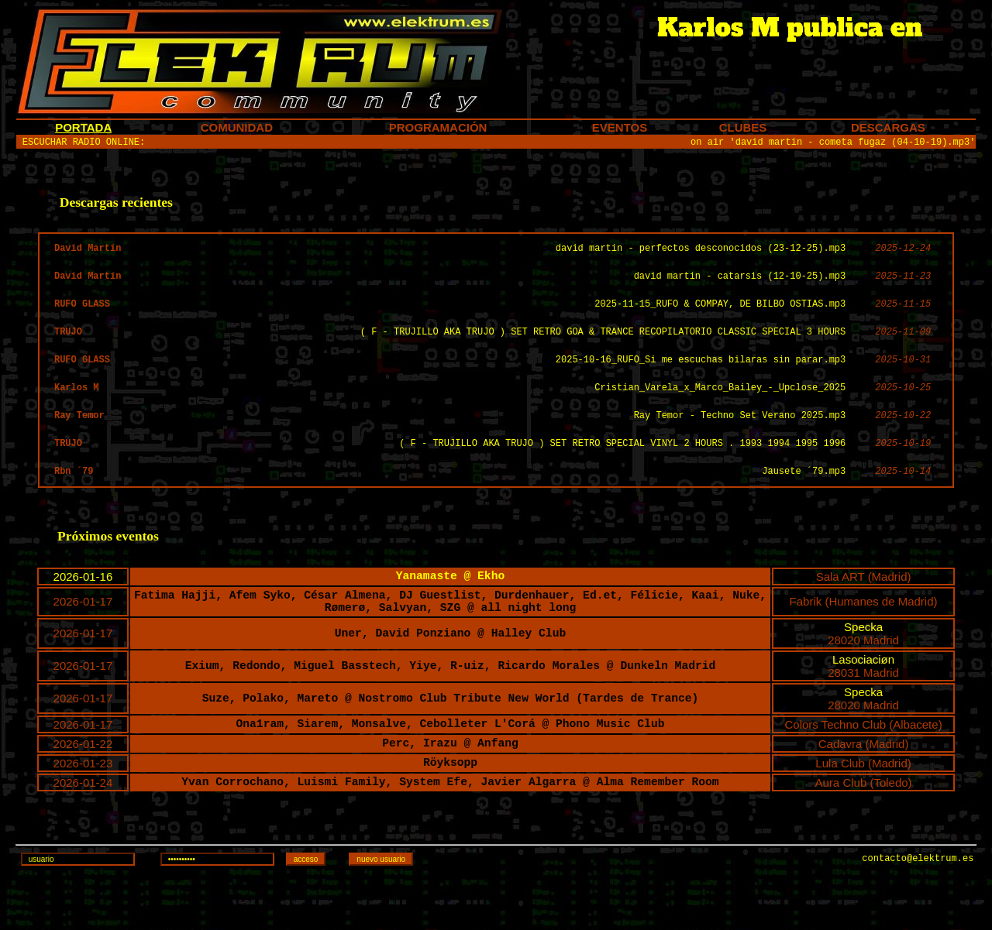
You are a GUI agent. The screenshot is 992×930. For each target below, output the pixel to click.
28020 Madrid (863, 677)
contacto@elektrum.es (917, 912)
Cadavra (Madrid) (863, 784)
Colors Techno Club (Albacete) (863, 762)
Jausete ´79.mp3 (804, 496)
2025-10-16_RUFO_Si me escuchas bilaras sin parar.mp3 (701, 376)
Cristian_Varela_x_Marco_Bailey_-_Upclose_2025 (720, 406)
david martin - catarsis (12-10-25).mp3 (740, 285)
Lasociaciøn (863, 696)
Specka (863, 664)
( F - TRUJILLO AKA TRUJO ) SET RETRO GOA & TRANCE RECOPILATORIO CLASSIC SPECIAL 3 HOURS (603, 345)
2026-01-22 (83, 784)
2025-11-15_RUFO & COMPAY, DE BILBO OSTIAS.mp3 (720, 315)
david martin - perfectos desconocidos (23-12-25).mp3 (701, 255)
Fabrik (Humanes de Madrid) (864, 635)
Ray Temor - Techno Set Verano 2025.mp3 (740, 436)
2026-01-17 (83, 635)
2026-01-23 (83, 805)
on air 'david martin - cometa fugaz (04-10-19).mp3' (833, 143)
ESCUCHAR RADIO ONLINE (81, 143)
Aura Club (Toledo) (863, 827)
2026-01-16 (83, 606)
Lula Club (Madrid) (863, 805)
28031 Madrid (863, 709)
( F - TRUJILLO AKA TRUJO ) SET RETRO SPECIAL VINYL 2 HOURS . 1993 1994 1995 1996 (622, 466)
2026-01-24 (83, 827)
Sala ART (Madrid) (863, 606)
